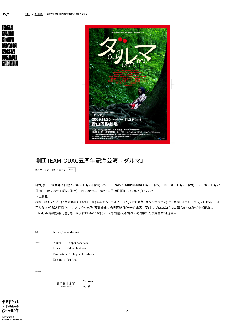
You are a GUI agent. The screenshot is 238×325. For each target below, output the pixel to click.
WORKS (38, 14)
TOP (27, 14)
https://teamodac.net (66, 232)
